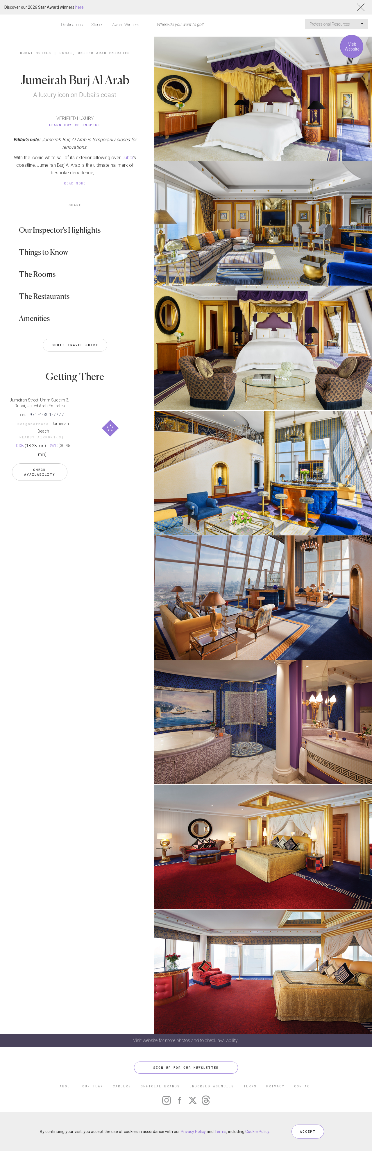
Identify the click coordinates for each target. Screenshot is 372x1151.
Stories (97, 24)
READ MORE (75, 183)
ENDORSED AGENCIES (211, 1086)
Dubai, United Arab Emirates (95, 53)
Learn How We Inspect (75, 125)
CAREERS (122, 1086)
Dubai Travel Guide (75, 345)
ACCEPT (308, 1131)
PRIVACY (275, 1086)
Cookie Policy (257, 1131)
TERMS (250, 1086)
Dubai (127, 157)
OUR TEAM (92, 1086)
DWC (53, 445)
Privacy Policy (193, 1131)
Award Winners (125, 24)
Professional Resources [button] (336, 24)
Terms (220, 1131)
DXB (20, 445)
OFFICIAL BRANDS (160, 1086)
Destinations (72, 24)
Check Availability (39, 471)
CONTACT (303, 1086)
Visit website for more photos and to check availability (186, 1040)
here (79, 7)
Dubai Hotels (35, 53)
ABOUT (66, 1086)
